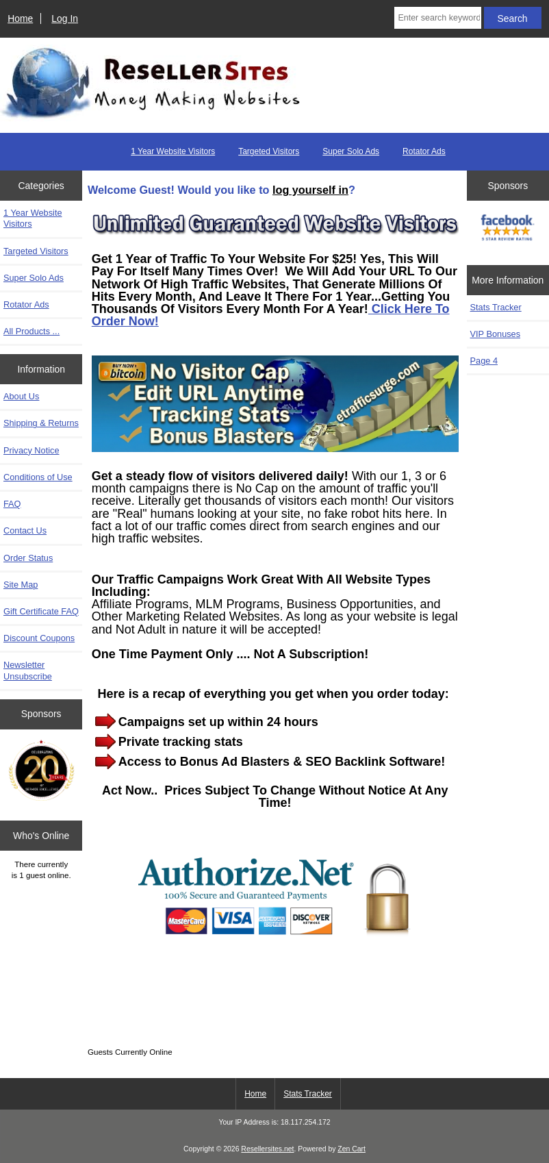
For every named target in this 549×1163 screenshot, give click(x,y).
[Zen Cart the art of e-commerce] (41, 771)
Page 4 (484, 360)
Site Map (20, 584)
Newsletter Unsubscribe (27, 670)
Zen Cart (351, 1149)
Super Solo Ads (350, 151)
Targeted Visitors (268, 151)
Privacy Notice (31, 450)
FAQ (12, 504)
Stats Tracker (307, 1094)
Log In (64, 18)
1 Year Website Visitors (173, 151)
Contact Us (25, 530)
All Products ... (31, 331)
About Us (21, 396)
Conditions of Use (38, 477)
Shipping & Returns (41, 423)
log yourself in (310, 190)
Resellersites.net (267, 1149)
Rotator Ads (424, 151)
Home (20, 18)
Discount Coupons (39, 638)
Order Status (28, 558)
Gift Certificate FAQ (41, 611)
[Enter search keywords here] (437, 18)
